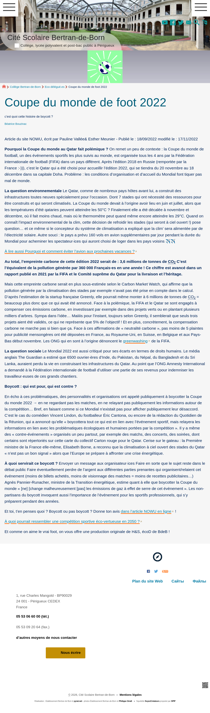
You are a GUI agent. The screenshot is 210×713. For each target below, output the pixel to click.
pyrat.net (78, 701)
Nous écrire (66, 652)
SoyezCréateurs (152, 701)
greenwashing (135, 341)
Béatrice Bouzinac (16, 123)
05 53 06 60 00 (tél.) (32, 616)
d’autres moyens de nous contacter (46, 638)
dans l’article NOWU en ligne (146, 511)
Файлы (199, 581)
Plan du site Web (147, 581)
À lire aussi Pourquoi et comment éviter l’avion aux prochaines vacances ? (70, 251)
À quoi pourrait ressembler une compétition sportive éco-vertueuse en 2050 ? (72, 521)
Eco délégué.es (54, 86)
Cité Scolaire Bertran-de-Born (60, 40)
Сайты (178, 581)
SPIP (173, 701)
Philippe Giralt (125, 701)
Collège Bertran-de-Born (25, 86)
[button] (197, 23)
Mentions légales (131, 694)
